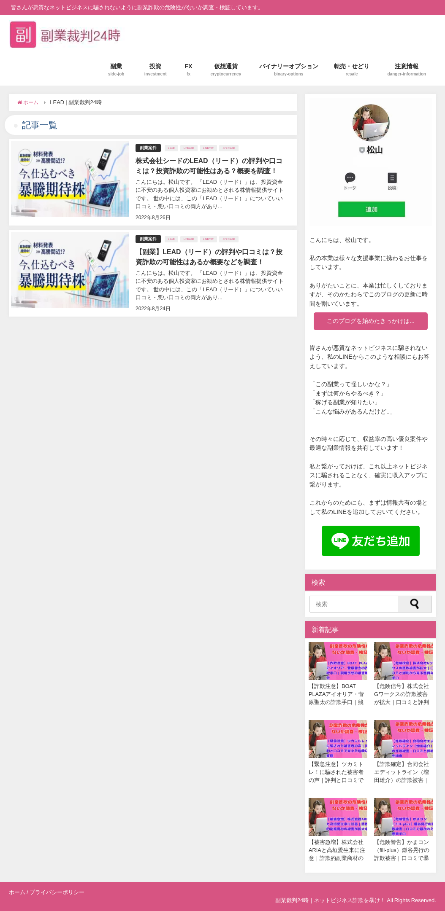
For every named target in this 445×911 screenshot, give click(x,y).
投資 (155, 69)
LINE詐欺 (208, 148)
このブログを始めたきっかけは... (371, 321)
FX (189, 69)
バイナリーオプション (288, 69)
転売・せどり (351, 69)
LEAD (171, 148)
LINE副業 (189, 148)
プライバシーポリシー (57, 892)
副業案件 (148, 148)
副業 (116, 69)
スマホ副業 (228, 148)
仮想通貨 (225, 69)
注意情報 (407, 69)
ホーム (17, 892)
